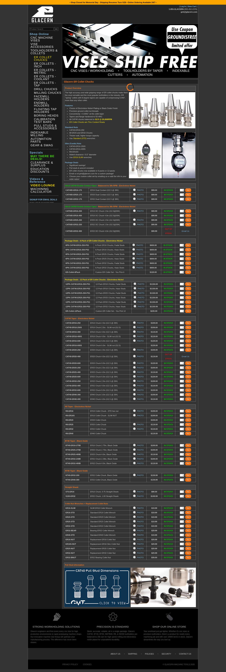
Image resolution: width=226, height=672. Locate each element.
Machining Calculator (41, 190)
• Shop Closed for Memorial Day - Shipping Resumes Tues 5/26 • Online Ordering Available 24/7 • (113, 2)
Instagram (45, 208)
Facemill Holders (41, 98)
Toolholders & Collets (44, 52)
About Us (115, 654)
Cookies (87, 664)
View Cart (192, 6)
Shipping (132, 654)
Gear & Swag (42, 145)
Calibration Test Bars (44, 120)
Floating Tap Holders (45, 110)
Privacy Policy (70, 664)
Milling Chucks (47, 93)
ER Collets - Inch (45, 65)
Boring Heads (46, 115)
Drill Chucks (45, 89)
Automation (142, 75)
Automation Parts (41, 140)
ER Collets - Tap (45, 84)
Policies (149, 654)
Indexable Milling (39, 134)
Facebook (30, 208)
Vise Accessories (42, 45)
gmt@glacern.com (189, 12)
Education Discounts (40, 170)
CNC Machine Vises (42, 39)
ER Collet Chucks (43, 58)
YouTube (55, 208)
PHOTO (138, 190)
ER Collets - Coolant (45, 78)
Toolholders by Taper (143, 71)
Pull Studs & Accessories (45, 127)
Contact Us (185, 654)
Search (194, 19)
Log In (183, 6)
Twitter (38, 208)
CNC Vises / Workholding (92, 71)
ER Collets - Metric (45, 71)
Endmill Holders (41, 104)
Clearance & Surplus (42, 164)
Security (166, 654)
